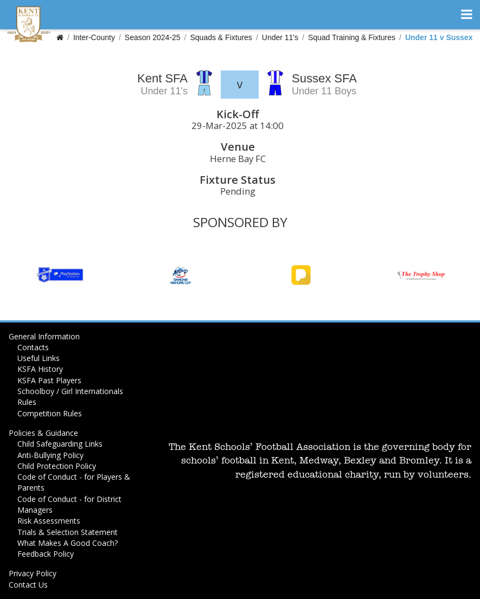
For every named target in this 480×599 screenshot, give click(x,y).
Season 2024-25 (153, 37)
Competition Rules (49, 413)
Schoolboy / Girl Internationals (70, 391)
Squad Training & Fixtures (351, 37)
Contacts (33, 347)
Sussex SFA (324, 78)
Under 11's (280, 37)
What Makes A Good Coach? (67, 543)
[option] (60, 275)
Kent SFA (162, 78)
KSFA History (40, 369)
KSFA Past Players (49, 380)
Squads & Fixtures (221, 37)
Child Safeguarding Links (60, 444)
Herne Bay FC (238, 158)
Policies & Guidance (43, 433)
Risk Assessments (48, 521)
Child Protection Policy (56, 466)
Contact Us (28, 584)
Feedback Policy (45, 554)
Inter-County (94, 37)
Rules (26, 402)
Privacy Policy (32, 573)
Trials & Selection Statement (67, 532)
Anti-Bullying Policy (50, 455)
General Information (44, 336)
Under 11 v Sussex (439, 37)
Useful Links (38, 358)
